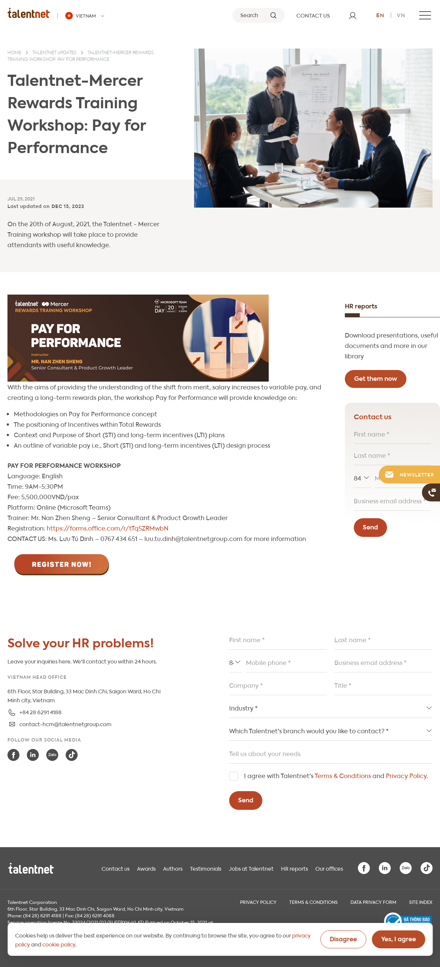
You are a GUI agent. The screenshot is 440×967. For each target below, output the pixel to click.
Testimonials (205, 868)
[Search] (259, 15)
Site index (421, 901)
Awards (146, 868)
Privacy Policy (406, 775)
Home (14, 53)
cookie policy (58, 944)
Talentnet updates (54, 53)
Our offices (329, 868)
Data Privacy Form (373, 901)
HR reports (294, 868)
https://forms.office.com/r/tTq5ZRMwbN (107, 527)
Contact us (115, 868)
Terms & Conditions (343, 775)
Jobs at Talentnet (251, 868)
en (380, 14)
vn (401, 14)
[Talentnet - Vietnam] (85, 15)
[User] (352, 15)
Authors (172, 868)
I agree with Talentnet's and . (336, 775)
